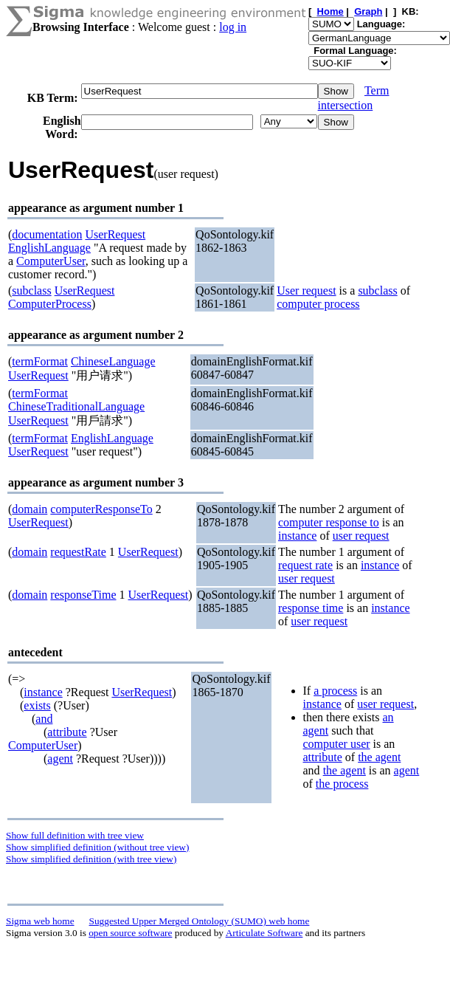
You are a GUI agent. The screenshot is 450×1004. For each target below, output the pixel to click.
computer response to (328, 522)
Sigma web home (40, 920)
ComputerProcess (49, 304)
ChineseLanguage (113, 361)
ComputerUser (51, 261)
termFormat (40, 361)
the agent (379, 757)
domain (29, 509)
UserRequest (115, 234)
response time (310, 608)
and (43, 718)
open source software (130, 932)
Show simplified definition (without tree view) (97, 847)
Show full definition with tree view (75, 835)
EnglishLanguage (49, 247)
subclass (31, 290)
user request (361, 535)
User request (306, 290)
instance (297, 535)
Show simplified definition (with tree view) (91, 858)
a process (335, 690)
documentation (47, 234)
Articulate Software (264, 932)
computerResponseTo (101, 509)
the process (342, 783)
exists (37, 705)
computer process (318, 304)
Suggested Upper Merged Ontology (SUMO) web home (199, 920)
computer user (336, 743)
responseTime (83, 594)
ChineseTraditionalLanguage (76, 406)
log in (232, 27)
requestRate (78, 552)
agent (60, 758)
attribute (66, 732)
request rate (305, 565)
